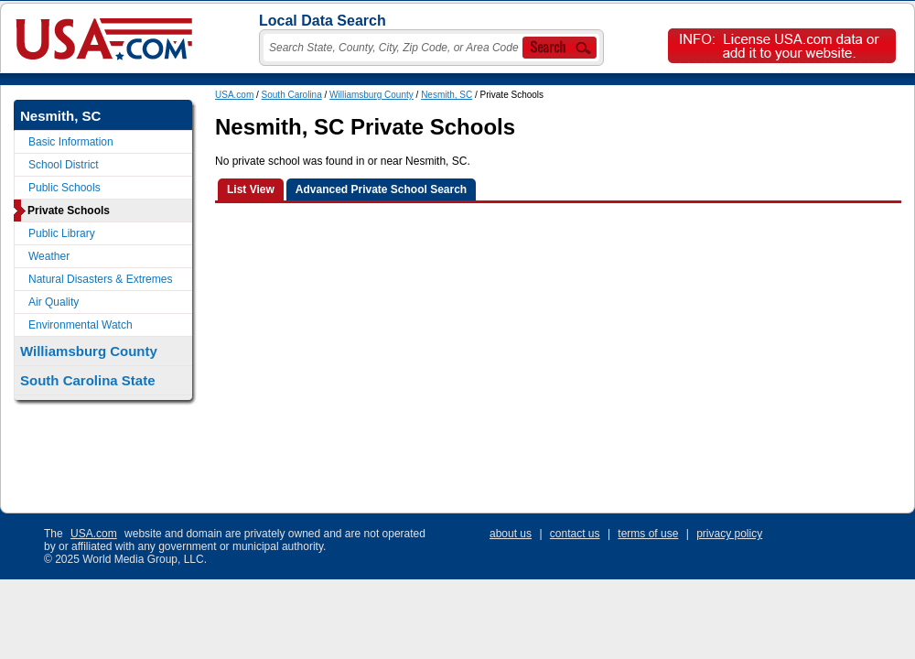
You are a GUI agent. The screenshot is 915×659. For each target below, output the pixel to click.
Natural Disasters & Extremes (100, 279)
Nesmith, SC (446, 95)
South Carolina (292, 95)
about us (511, 533)
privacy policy (729, 533)
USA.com (234, 95)
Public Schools (64, 187)
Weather (49, 256)
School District (63, 164)
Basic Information (70, 141)
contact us (575, 533)
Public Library (61, 233)
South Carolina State (88, 380)
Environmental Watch (80, 325)
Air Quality (53, 302)
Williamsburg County (371, 95)
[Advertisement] (459, 358)
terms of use (648, 533)
